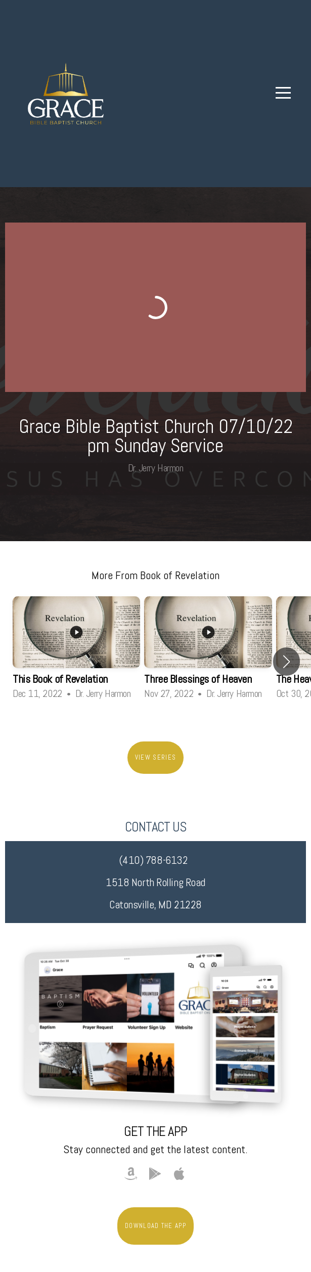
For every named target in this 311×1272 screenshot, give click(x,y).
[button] (286, 661)
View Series (155, 757)
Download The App (155, 1225)
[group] (76, 653)
